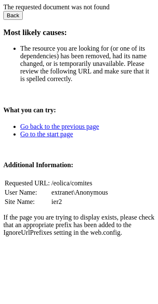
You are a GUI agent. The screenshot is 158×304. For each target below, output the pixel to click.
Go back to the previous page (59, 126)
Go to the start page (46, 134)
